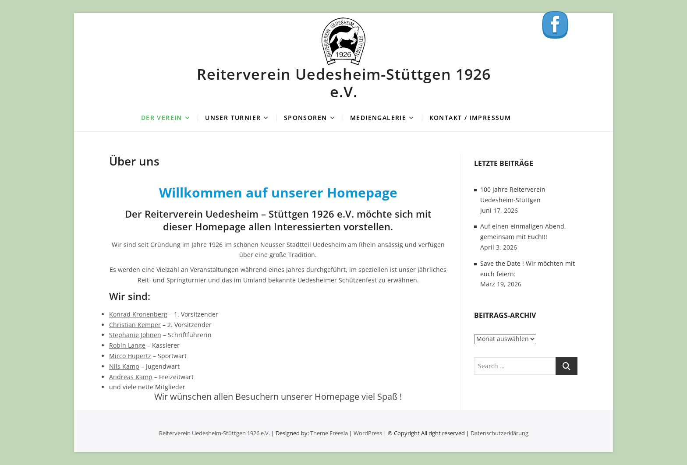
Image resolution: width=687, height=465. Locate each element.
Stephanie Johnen (135, 335)
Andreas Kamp (130, 377)
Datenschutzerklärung (499, 433)
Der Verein (161, 117)
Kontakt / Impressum (470, 117)
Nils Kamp (124, 366)
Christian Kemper (135, 325)
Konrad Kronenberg (138, 314)
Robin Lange (127, 345)
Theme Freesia (329, 433)
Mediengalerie (378, 117)
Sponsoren (305, 117)
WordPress (368, 433)
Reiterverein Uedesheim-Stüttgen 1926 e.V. (344, 82)
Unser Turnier (233, 117)
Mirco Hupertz (130, 356)
